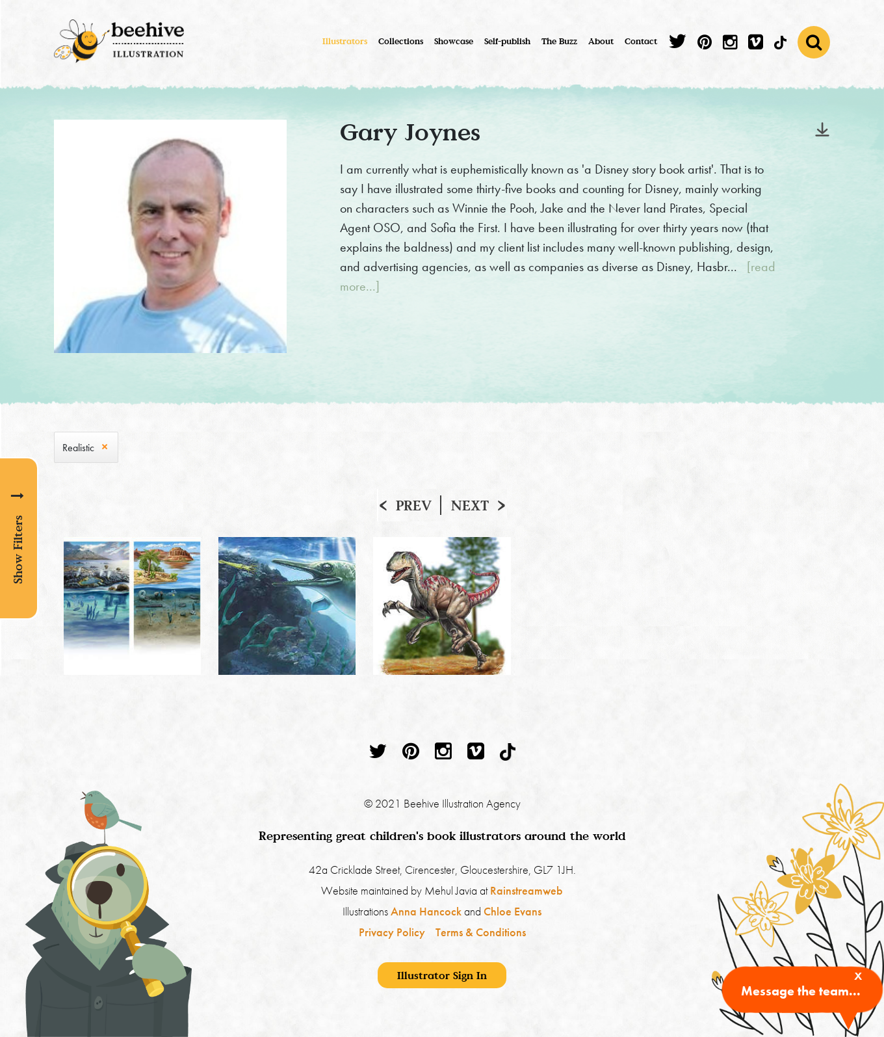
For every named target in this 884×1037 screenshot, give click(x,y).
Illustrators (344, 40)
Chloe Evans (512, 911)
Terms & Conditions (481, 932)
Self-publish (507, 40)
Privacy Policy (392, 932)
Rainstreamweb (526, 890)
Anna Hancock (426, 911)
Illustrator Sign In (442, 975)
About (601, 40)
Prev (414, 505)
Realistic (78, 447)
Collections (400, 40)
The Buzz (559, 40)
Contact (641, 40)
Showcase (453, 40)
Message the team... (801, 991)
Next (470, 505)
